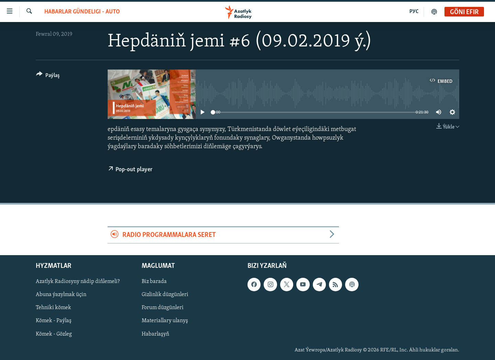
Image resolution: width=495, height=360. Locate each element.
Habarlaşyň (155, 334)
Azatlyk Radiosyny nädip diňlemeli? (78, 281)
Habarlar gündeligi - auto (82, 12)
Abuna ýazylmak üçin (61, 295)
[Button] (48, 76)
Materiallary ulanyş (165, 321)
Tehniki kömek (53, 308)
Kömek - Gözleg (54, 334)
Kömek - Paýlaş (54, 321)
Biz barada (154, 281)
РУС (414, 11)
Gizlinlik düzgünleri (165, 295)
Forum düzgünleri (163, 308)
